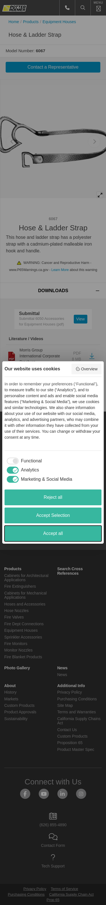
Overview (86, 368)
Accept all (53, 533)
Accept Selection (53, 515)
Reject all (53, 497)
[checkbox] (23, 461)
